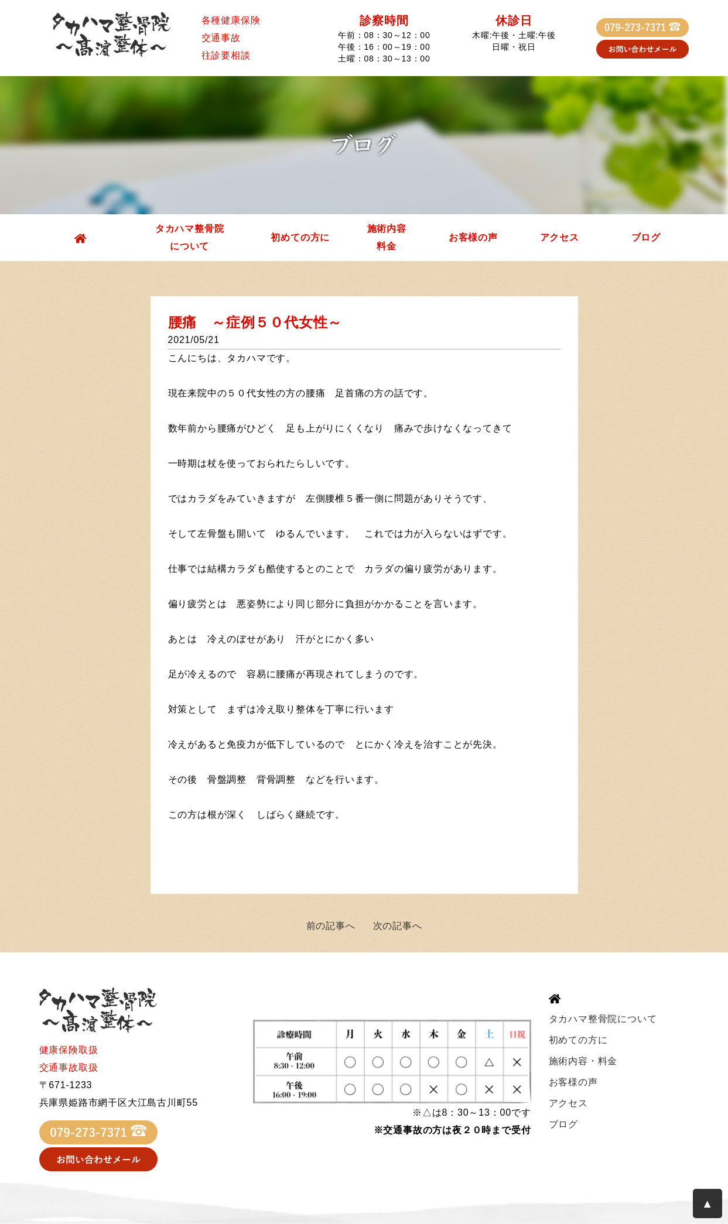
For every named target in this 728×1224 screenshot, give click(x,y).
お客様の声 (473, 237)
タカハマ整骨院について (189, 237)
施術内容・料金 (583, 1061)
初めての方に (300, 237)
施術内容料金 (386, 237)
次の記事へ (397, 926)
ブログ (646, 237)
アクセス (559, 237)
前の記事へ (331, 926)
